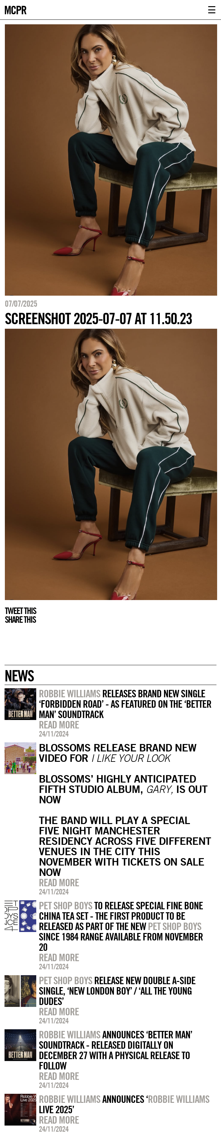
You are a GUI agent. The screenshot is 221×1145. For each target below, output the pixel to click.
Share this (20, 619)
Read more (59, 724)
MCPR (15, 9)
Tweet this (20, 610)
